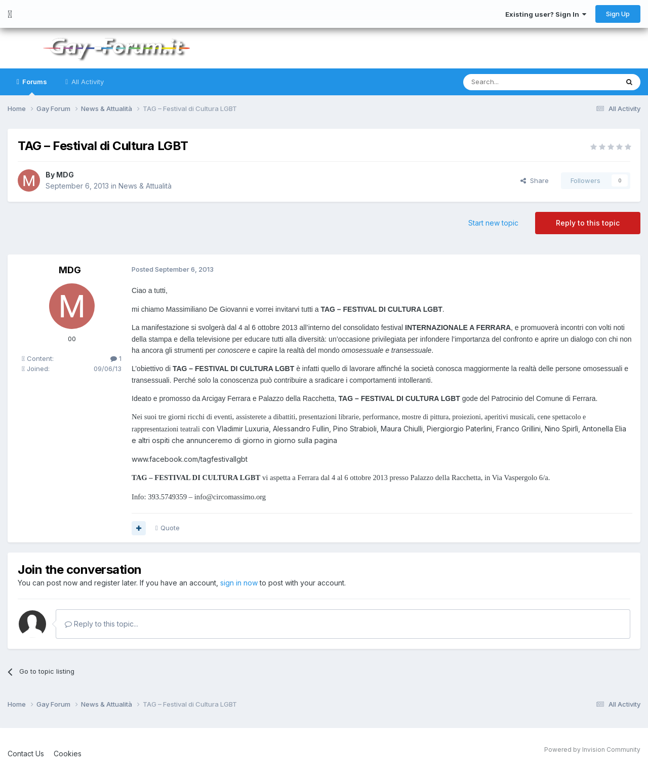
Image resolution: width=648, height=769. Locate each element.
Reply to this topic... (101, 623)
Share (534, 180)
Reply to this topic (588, 222)
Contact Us (26, 753)
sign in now (239, 582)
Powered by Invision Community (592, 749)
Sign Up (618, 14)
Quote (170, 528)
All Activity (86, 82)
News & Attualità (145, 185)
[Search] (514, 82)
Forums (34, 86)
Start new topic (493, 222)
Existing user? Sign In (545, 14)
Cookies (68, 753)
